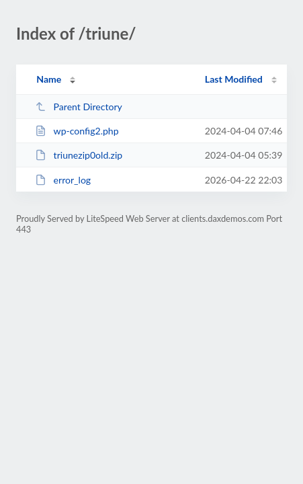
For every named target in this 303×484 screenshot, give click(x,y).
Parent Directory (78, 106)
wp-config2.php (76, 130)
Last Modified (234, 79)
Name (48, 79)
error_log (63, 180)
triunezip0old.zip (78, 155)
